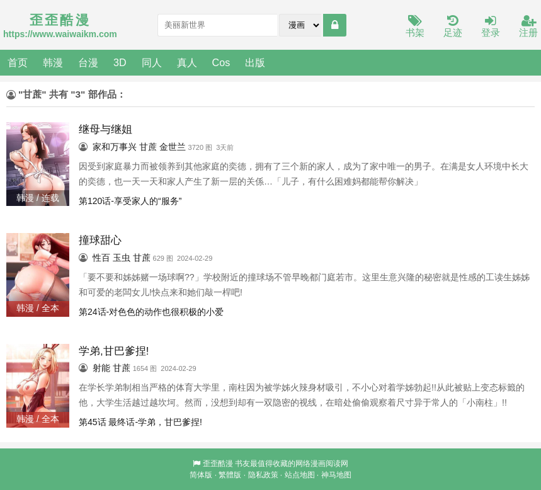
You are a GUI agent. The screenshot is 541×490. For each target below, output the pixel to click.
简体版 (201, 474)
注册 (528, 27)
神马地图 (336, 474)
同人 (152, 62)
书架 (415, 27)
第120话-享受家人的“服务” (130, 201)
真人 (187, 62)
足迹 (452, 27)
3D (120, 62)
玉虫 (121, 258)
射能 (101, 368)
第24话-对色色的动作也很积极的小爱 (151, 312)
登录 (490, 27)
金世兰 (172, 147)
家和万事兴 (115, 147)
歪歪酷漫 (218, 463)
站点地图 (300, 474)
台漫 (88, 62)
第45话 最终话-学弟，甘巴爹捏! (140, 422)
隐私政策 (263, 474)
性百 (101, 258)
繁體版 (230, 474)
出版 (255, 62)
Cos (221, 62)
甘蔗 (148, 147)
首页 (18, 62)
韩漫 (53, 62)
